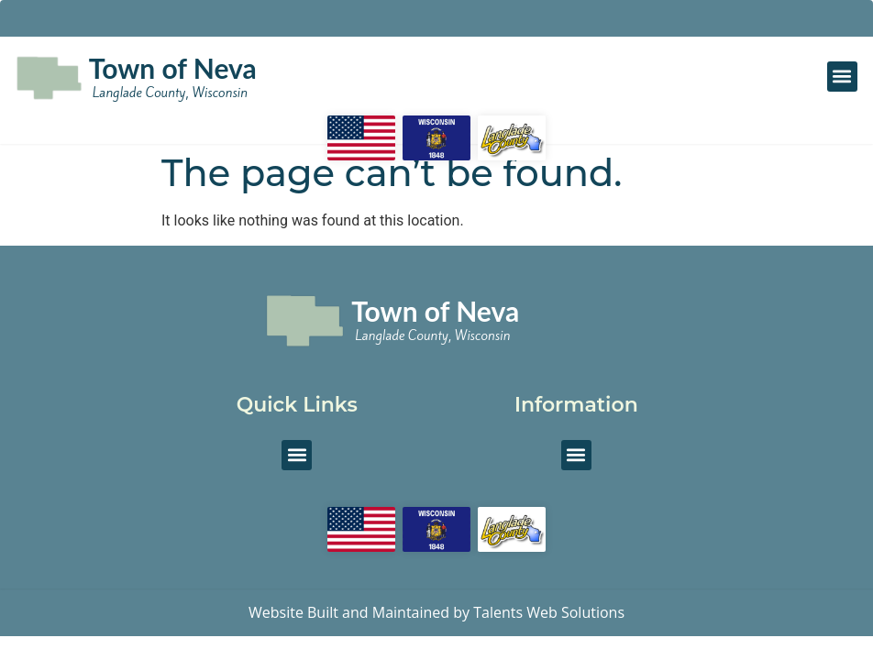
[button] (842, 76)
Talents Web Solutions (548, 612)
